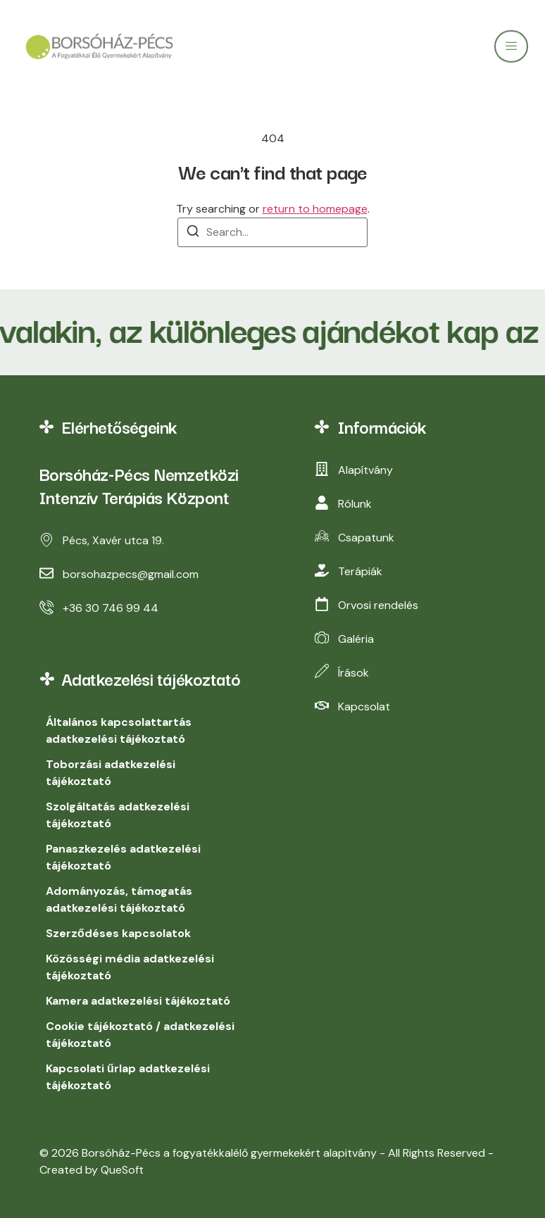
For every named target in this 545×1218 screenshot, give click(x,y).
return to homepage (315, 208)
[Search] (193, 233)
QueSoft (122, 1169)
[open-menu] (511, 52)
